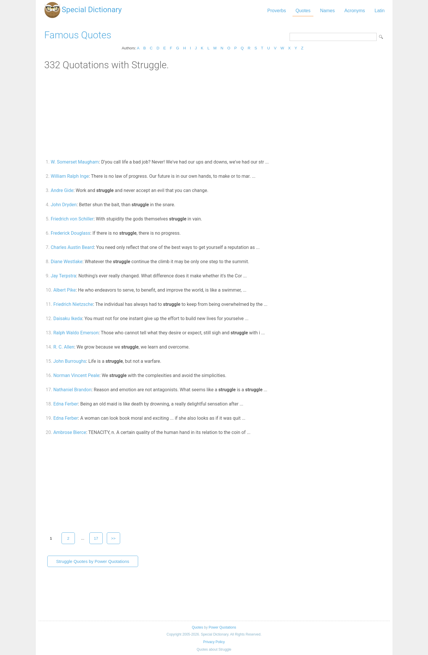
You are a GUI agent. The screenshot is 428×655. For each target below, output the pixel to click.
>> (113, 538)
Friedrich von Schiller (72, 219)
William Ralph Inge (70, 176)
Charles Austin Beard (72, 247)
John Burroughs (69, 361)
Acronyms (354, 10)
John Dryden (64, 204)
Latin (380, 10)
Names (327, 10)
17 (96, 538)
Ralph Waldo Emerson (76, 332)
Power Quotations (222, 627)
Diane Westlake (66, 261)
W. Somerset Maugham (75, 162)
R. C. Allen (63, 347)
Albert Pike (64, 290)
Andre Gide (62, 190)
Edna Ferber (65, 404)
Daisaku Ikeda (67, 318)
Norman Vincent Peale (76, 375)
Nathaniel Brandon (72, 389)
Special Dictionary (92, 9)
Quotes (302, 10)
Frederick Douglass (70, 233)
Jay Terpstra (63, 276)
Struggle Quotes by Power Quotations (92, 561)
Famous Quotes (77, 35)
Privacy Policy (214, 642)
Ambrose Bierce (69, 432)
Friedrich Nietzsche (73, 304)
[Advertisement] (214, 114)
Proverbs (276, 10)
